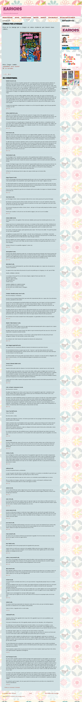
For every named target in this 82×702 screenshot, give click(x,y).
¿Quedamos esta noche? (11, 66)
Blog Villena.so (53, 17)
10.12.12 (8, 684)
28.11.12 (8, 318)
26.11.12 (8, 108)
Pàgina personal (8, 17)
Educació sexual (26, 17)
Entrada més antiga (52, 693)
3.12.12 (7, 610)
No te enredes (8, 68)
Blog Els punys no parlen (67, 17)
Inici (30, 693)
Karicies (12, 9)
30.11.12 (8, 448)
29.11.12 (8, 436)
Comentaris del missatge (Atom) (17, 696)
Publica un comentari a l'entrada (12, 687)
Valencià (35, 17)
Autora (17, 17)
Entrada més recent (9, 693)
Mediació (43, 17)
